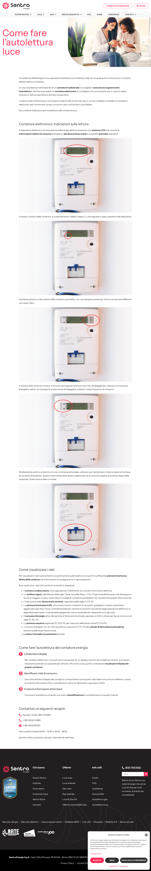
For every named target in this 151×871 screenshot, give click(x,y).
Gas (53, 14)
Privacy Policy (123, 866)
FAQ (89, 14)
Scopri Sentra (23, 14)
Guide (99, 14)
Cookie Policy (113, 866)
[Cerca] (146, 774)
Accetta (97, 860)
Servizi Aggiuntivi (71, 14)
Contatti (130, 14)
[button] (146, 835)
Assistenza (113, 14)
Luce (40, 14)
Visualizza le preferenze (133, 860)
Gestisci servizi (96, 853)
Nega (112, 860)
